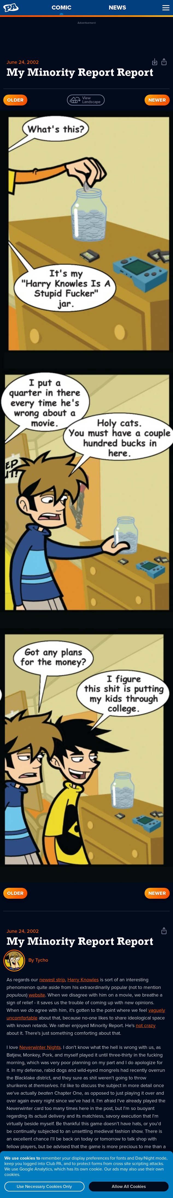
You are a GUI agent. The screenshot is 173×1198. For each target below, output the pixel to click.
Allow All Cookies (129, 1186)
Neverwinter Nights (40, 1047)
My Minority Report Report (80, 942)
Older (15, 100)
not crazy (146, 1025)
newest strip (52, 979)
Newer (157, 100)
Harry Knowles (83, 979)
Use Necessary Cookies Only (44, 1186)
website (37, 994)
